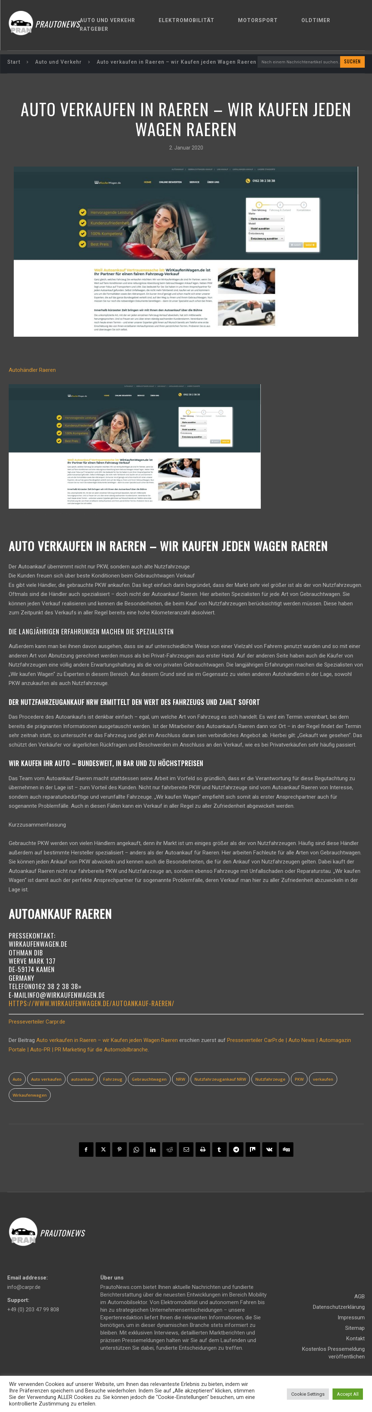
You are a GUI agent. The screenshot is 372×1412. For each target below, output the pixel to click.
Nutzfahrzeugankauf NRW (220, 1079)
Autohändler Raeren (32, 370)
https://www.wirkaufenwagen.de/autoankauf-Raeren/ (92, 1004)
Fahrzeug (112, 1079)
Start (13, 62)
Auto (17, 1079)
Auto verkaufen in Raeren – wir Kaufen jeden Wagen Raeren (107, 1041)
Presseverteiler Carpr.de (37, 1022)
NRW (180, 1079)
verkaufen (323, 1079)
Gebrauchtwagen (149, 1079)
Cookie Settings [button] (308, 1394)
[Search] (352, 62)
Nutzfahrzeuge (270, 1079)
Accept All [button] (348, 1394)
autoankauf (82, 1079)
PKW (299, 1079)
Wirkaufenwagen (30, 1095)
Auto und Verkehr (58, 62)
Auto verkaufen (46, 1079)
